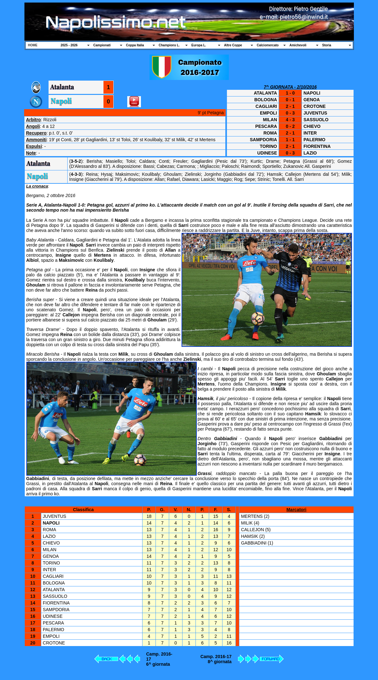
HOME (32, 45)
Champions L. (169, 45)
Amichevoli (297, 45)
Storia (326, 45)
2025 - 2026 (69, 45)
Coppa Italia (135, 45)
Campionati (101, 45)
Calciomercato (268, 45)
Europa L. (198, 45)
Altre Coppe (233, 45)
